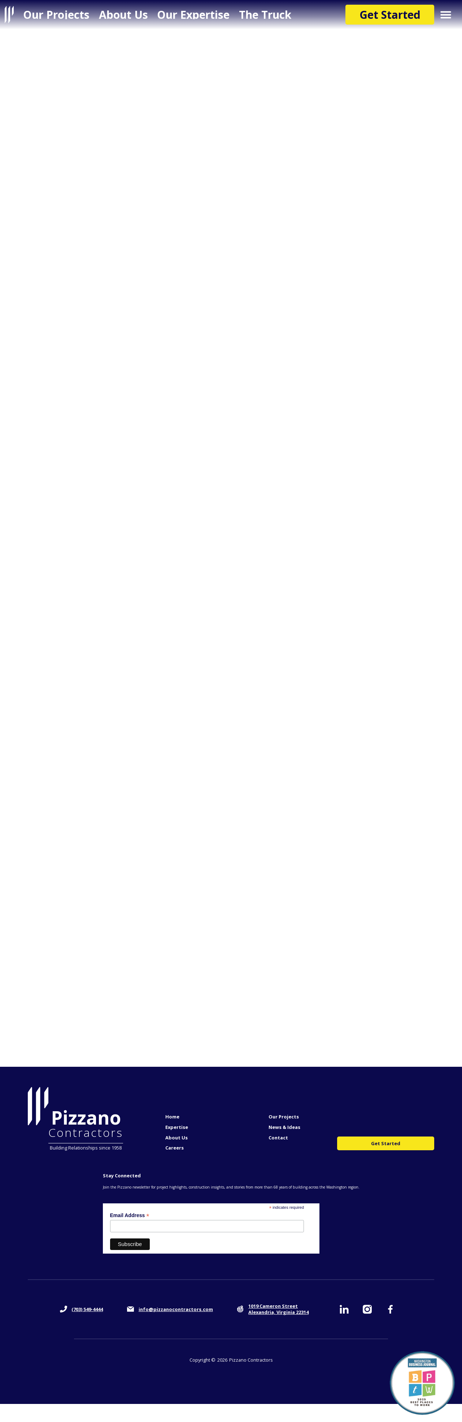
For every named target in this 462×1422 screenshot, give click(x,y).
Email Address (129, 1215)
